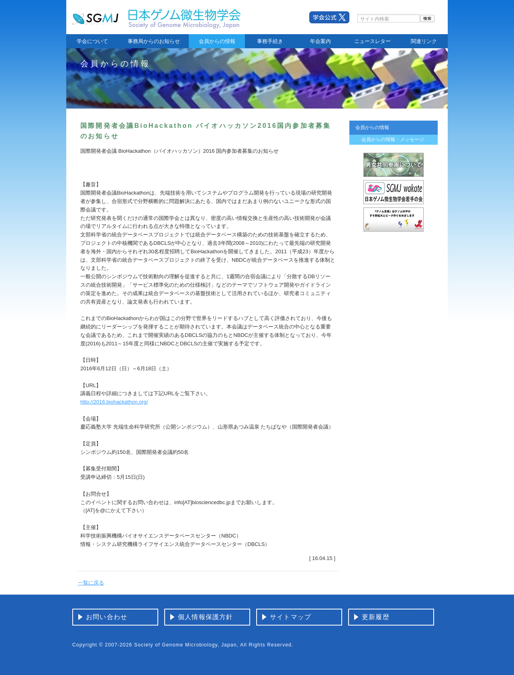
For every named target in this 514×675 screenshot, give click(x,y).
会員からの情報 (217, 41)
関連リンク (424, 41)
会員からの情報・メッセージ (392, 139)
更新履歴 (376, 616)
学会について (92, 41)
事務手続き (270, 41)
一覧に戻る (91, 583)
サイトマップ (290, 616)
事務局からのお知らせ (154, 41)
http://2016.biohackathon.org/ (114, 402)
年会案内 (320, 41)
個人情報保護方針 (205, 616)
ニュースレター (372, 41)
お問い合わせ (106, 616)
